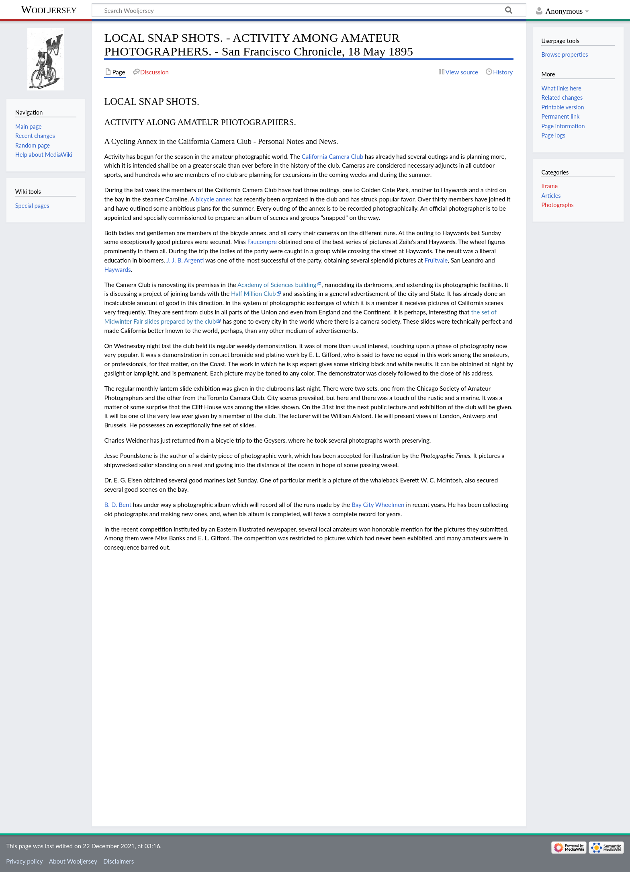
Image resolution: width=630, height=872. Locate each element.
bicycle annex (214, 199)
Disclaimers (118, 861)
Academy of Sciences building (276, 284)
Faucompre (262, 241)
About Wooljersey (73, 861)
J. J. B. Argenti (185, 260)
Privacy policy (24, 861)
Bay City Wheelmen (378, 504)
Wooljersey (49, 9)
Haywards (117, 269)
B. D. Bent (117, 504)
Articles (550, 195)
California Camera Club (332, 156)
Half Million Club (253, 293)
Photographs (557, 204)
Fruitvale (436, 260)
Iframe (549, 186)
